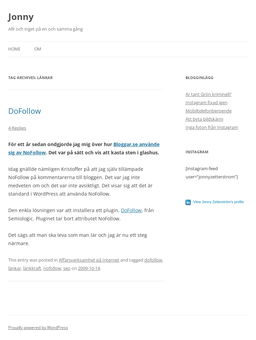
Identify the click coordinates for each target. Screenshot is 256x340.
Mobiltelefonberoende (209, 111)
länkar (14, 268)
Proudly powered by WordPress (38, 327)
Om (37, 49)
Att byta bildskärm (204, 119)
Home (14, 49)
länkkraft (32, 268)
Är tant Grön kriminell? (209, 94)
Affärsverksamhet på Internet (89, 260)
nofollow (52, 268)
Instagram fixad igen (206, 102)
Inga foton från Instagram (212, 127)
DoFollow (24, 111)
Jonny (21, 16)
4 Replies (17, 128)
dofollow (153, 260)
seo (66, 268)
